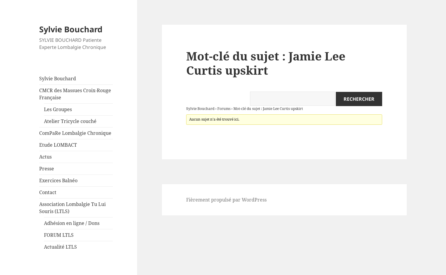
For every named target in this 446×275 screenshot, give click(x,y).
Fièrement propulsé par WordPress (226, 199)
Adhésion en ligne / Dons (71, 223)
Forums (223, 108)
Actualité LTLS (60, 247)
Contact (47, 192)
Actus (45, 157)
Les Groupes (58, 109)
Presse (46, 168)
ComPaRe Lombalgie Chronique (75, 133)
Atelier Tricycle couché (70, 121)
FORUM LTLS (59, 235)
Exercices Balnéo (58, 180)
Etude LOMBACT (58, 145)
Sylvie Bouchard (70, 29)
